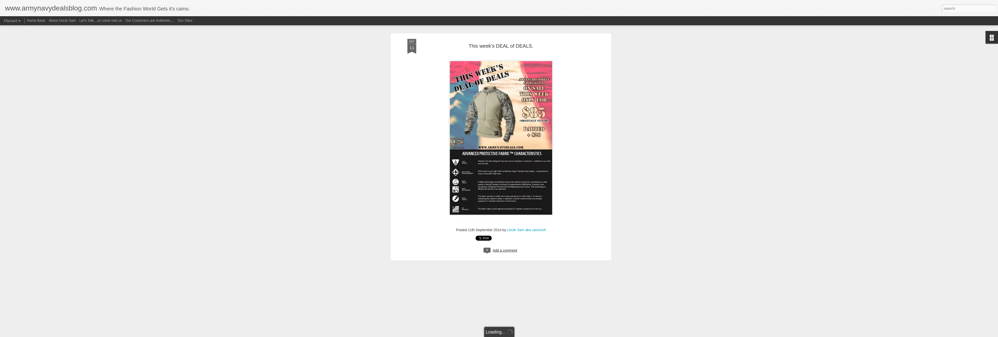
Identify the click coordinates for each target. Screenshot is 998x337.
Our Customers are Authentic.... (149, 20)
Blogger (514, 334)
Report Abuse (529, 334)
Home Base (36, 20)
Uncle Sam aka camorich (526, 43)
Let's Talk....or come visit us (100, 20)
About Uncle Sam (62, 20)
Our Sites (185, 20)
